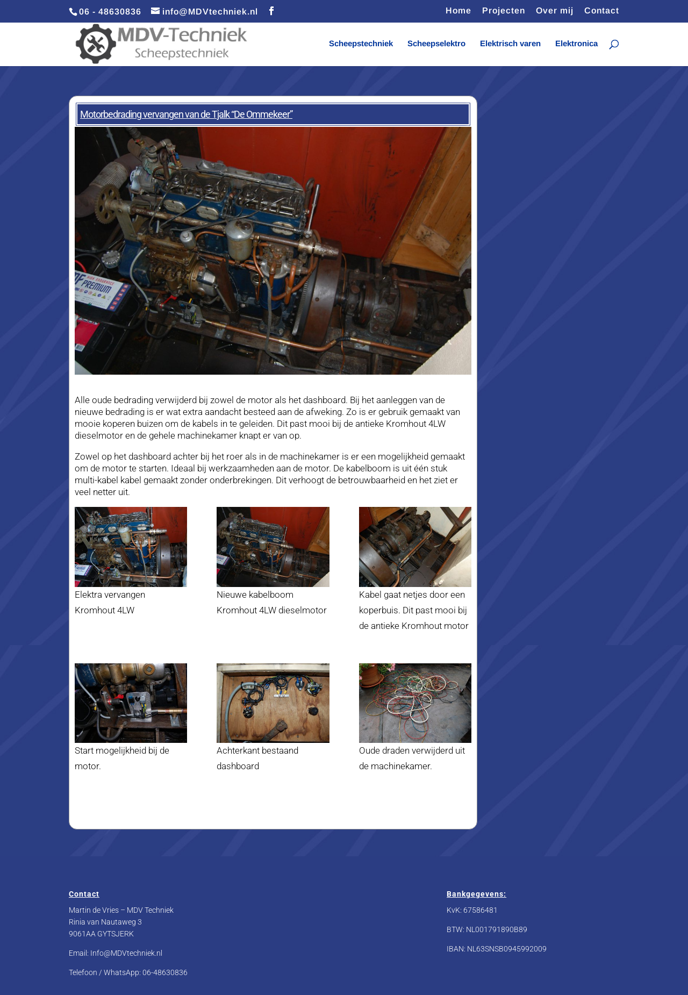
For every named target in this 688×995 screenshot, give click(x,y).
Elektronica (576, 44)
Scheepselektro (436, 44)
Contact (601, 10)
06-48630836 (165, 972)
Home (458, 10)
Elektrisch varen (510, 44)
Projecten (503, 10)
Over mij (555, 10)
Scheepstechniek (361, 44)
